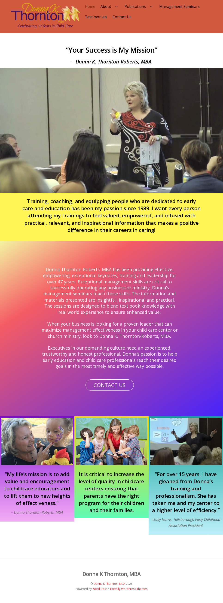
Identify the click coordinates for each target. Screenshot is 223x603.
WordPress (99, 589)
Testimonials (96, 16)
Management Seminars (179, 6)
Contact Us (122, 16)
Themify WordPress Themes (128, 589)
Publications (139, 6)
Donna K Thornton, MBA (109, 584)
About (110, 6)
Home (90, 6)
